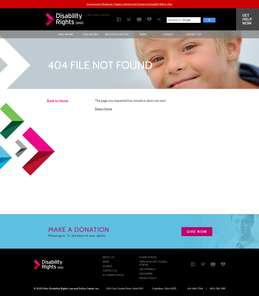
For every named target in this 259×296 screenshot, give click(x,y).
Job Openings (147, 269)
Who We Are (65, 34)
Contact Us (193, 34)
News (143, 34)
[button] (247, 19)
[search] (183, 20)
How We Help (90, 34)
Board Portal (148, 257)
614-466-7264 (195, 288)
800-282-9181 (217, 288)
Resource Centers (117, 34)
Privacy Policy (148, 278)
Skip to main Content (98, 15)
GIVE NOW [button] (197, 231)
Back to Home (57, 101)
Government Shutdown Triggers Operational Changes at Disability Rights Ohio (129, 4)
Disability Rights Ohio (65, 19)
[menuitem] (65, 34)
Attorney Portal (113, 275)
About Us (108, 257)
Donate (168, 34)
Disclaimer (146, 273)
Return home (103, 109)
